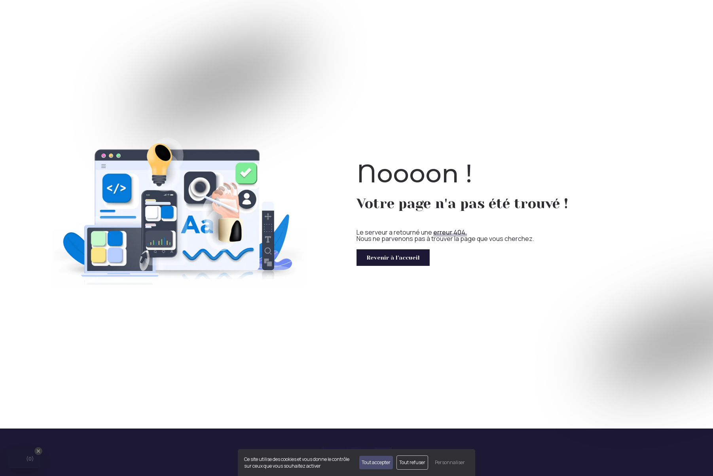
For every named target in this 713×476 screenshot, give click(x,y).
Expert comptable (479, 15)
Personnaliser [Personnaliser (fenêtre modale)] (450, 462)
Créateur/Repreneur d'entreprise (611, 15)
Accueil (431, 15)
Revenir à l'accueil (393, 257)
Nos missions (534, 15)
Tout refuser (412, 462)
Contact (685, 15)
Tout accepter (376, 462)
